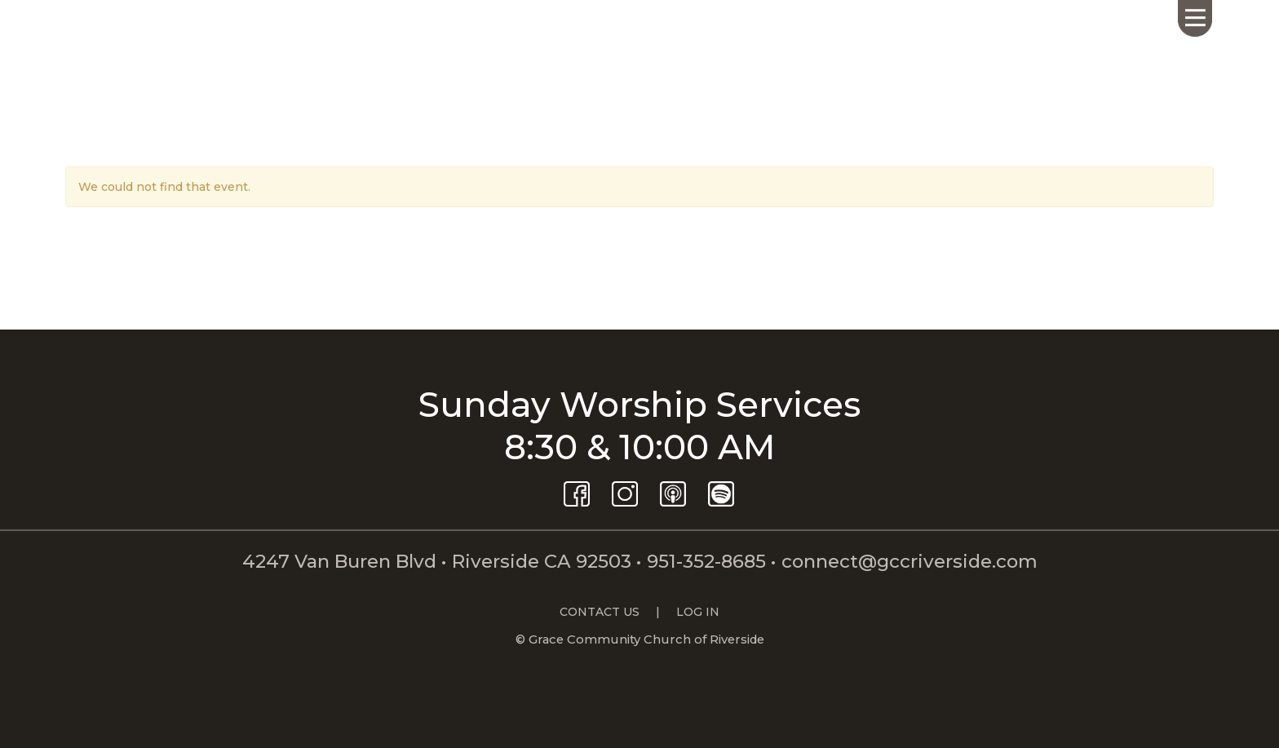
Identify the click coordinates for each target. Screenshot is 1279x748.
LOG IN (697, 611)
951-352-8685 (706, 561)
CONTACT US (600, 611)
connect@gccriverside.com (909, 561)
